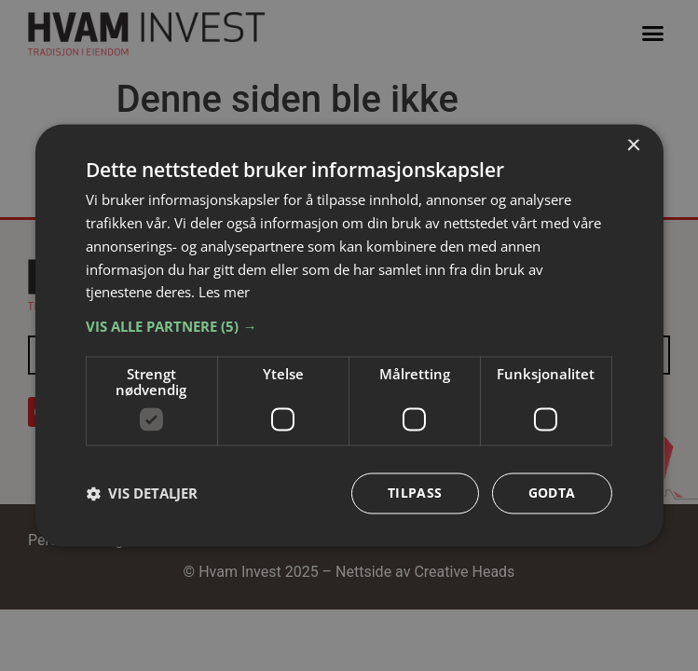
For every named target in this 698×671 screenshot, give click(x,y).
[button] (348, 327)
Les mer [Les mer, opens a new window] (224, 292)
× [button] (633, 146)
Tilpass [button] (415, 493)
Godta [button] (552, 493)
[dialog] (348, 335)
